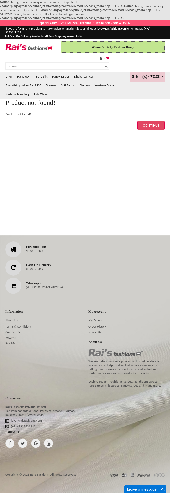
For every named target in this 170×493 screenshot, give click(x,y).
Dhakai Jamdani (84, 76)
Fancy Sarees (61, 76)
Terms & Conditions (18, 326)
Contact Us (12, 332)
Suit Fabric (68, 85)
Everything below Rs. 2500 (23, 85)
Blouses (84, 85)
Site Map (11, 343)
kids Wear (40, 94)
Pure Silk (42, 76)
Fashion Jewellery (17, 94)
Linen (9, 76)
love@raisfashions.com (26, 421)
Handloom (24, 76)
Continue (151, 125)
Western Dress (104, 85)
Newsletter (95, 332)
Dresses (51, 85)
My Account (96, 320)
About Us (11, 320)
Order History (97, 326)
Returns (10, 338)
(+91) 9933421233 (36, 287)
